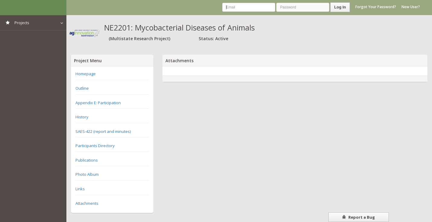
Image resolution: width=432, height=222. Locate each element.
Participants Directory (95, 145)
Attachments (86, 203)
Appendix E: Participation (98, 102)
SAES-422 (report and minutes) (103, 131)
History (81, 117)
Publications (86, 160)
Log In (340, 7)
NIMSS (33, 7)
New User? (411, 6)
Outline (82, 88)
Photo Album (87, 174)
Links (80, 188)
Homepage (85, 73)
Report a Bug (358, 217)
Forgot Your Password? (375, 6)
